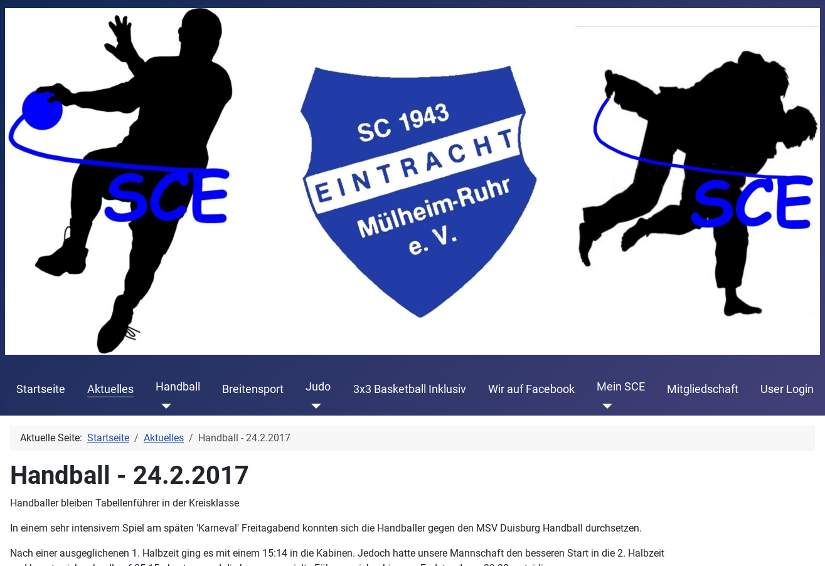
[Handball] (163, 405)
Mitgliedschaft (702, 389)
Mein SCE (621, 386)
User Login (787, 389)
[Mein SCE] (604, 405)
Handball (178, 386)
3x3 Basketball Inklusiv (409, 389)
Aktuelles (110, 389)
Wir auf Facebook (531, 389)
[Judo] (313, 405)
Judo (318, 386)
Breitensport (253, 389)
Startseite (40, 389)
